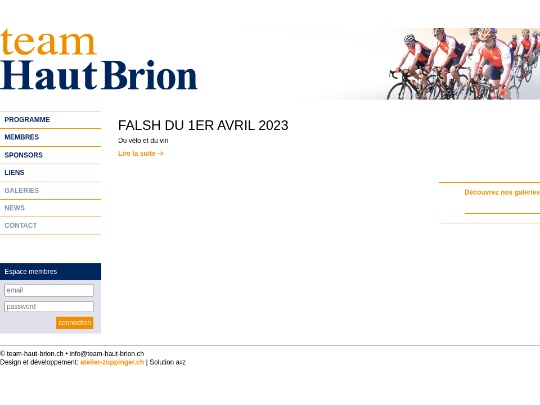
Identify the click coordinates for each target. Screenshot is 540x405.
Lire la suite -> (141, 154)
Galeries (21, 191)
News (14, 208)
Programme (27, 120)
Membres (21, 137)
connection (74, 323)
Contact (20, 226)
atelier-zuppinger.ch (112, 362)
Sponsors (23, 155)
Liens (14, 173)
